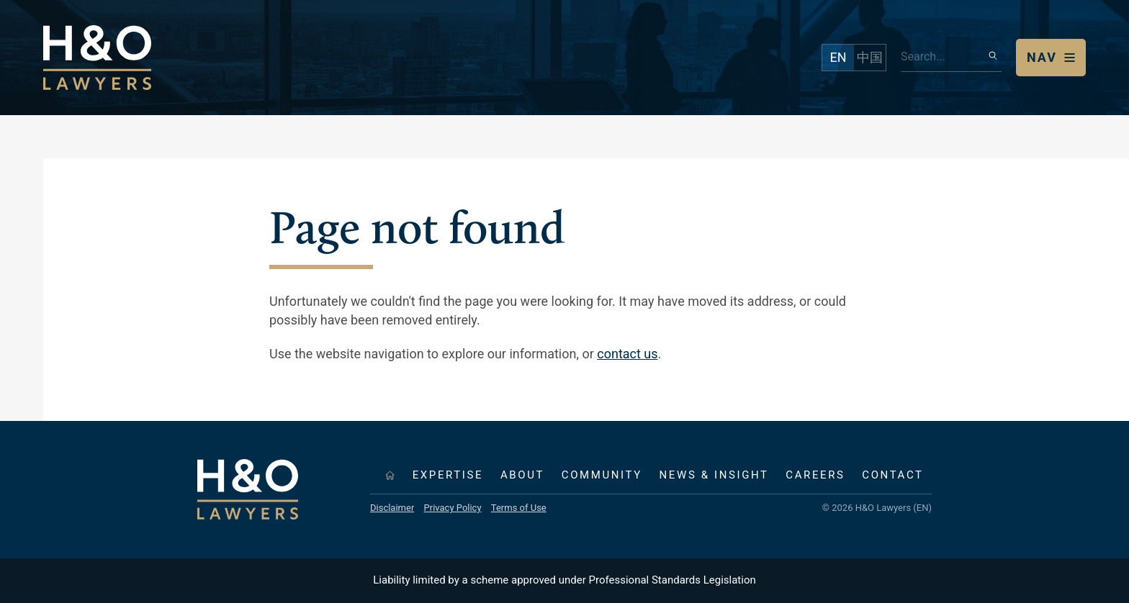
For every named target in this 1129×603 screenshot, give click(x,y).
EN (837, 57)
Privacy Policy (453, 507)
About (522, 474)
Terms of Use (518, 507)
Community (602, 474)
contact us (627, 353)
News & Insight (714, 474)
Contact (892, 474)
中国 (870, 57)
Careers (815, 474)
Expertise (448, 474)
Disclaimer (392, 507)
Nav (1042, 57)
